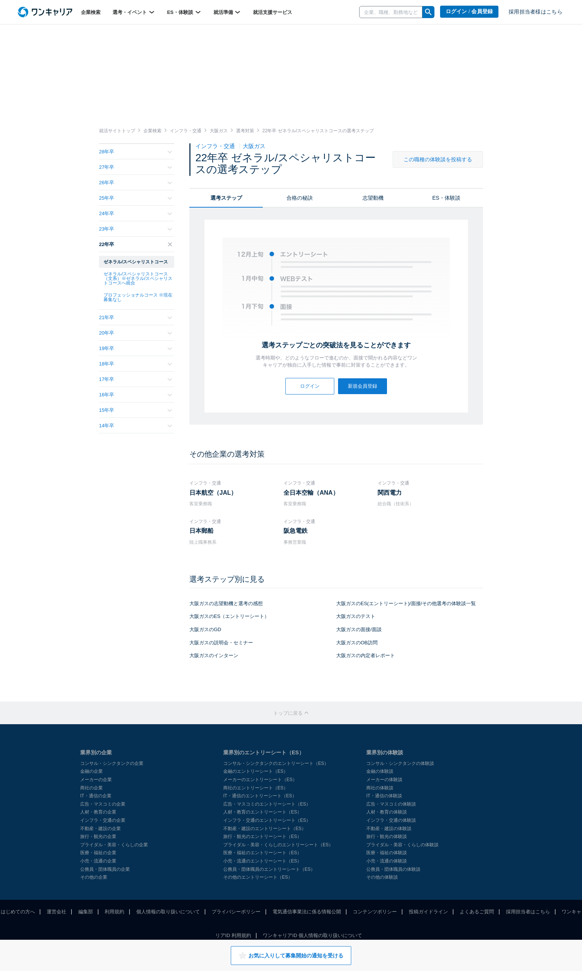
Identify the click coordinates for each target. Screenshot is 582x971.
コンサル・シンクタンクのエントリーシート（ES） (276, 763)
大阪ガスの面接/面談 (359, 629)
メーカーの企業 (96, 779)
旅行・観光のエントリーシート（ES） (262, 836)
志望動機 (373, 198)
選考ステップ (226, 198)
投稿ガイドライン (428, 911)
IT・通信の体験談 (384, 795)
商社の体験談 (379, 788)
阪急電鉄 (295, 531)
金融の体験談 (379, 771)
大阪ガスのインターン (213, 655)
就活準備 (227, 12)
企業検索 (91, 12)
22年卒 (135, 244)
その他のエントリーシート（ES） (258, 877)
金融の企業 (91, 771)
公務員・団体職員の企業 (105, 869)
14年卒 (135, 425)
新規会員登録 (362, 386)
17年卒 (135, 379)
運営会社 (56, 911)
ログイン (310, 386)
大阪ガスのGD (205, 629)
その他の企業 (93, 877)
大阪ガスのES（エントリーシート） (229, 616)
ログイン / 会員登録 (469, 11)
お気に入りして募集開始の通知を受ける (291, 955)
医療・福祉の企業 (98, 852)
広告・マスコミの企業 (102, 804)
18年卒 (135, 364)
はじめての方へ (18, 911)
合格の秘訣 (299, 198)
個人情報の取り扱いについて (168, 911)
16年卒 (135, 395)
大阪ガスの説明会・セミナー (221, 642)
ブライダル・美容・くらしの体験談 (402, 844)
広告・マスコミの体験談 (391, 804)
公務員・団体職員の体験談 (393, 869)
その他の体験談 (382, 877)
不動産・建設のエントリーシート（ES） (264, 828)
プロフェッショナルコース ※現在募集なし (138, 297)
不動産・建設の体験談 (388, 828)
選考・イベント (134, 12)
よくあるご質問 (477, 911)
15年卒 (135, 410)
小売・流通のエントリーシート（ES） (262, 861)
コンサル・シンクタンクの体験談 (400, 763)
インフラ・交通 (215, 146)
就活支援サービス (272, 12)
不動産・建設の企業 (100, 828)
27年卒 (135, 167)
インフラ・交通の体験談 (391, 820)
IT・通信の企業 (95, 795)
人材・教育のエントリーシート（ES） (262, 812)
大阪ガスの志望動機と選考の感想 (226, 603)
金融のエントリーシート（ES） (255, 771)
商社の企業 (91, 788)
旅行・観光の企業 (98, 836)
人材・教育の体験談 (386, 812)
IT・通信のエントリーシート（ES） (260, 795)
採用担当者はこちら (528, 911)
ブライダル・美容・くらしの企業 (114, 844)
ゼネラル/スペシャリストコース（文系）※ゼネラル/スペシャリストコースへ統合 (138, 278)
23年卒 (135, 229)
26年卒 (135, 182)
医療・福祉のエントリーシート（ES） (262, 852)
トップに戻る (291, 713)
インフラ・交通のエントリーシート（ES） (267, 820)
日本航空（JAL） (213, 492)
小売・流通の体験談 (386, 861)
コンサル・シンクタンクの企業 (111, 763)
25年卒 (135, 198)
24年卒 (135, 213)
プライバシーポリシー (236, 911)
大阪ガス (254, 146)
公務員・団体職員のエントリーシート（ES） (269, 869)
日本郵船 (201, 531)
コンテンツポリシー (375, 911)
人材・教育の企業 (98, 812)
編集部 (85, 911)
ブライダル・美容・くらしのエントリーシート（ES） (278, 844)
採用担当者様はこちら (535, 12)
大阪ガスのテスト (355, 616)
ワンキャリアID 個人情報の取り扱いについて (312, 935)
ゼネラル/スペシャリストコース (136, 262)
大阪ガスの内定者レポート (365, 655)
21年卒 (135, 317)
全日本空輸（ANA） (311, 492)
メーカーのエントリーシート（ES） (260, 779)
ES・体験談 (184, 12)
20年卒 (135, 333)
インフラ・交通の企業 (102, 820)
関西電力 (390, 492)
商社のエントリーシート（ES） (255, 788)
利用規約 (114, 911)
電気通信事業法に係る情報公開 (307, 911)
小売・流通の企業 (98, 861)
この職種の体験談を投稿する (438, 159)
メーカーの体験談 (384, 779)
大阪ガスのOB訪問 (357, 642)
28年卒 (135, 151)
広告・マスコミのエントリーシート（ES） (267, 804)
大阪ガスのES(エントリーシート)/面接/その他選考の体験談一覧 (406, 603)
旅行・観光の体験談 (386, 836)
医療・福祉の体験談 (386, 852)
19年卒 (135, 348)
